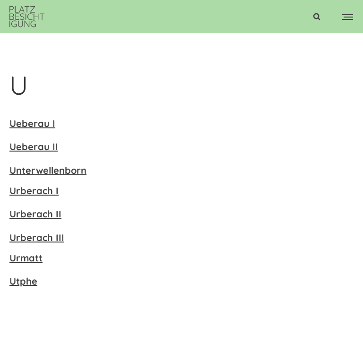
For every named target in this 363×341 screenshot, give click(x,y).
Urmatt (26, 258)
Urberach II (35, 214)
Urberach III (36, 237)
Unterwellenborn (47, 170)
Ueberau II (33, 147)
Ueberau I (32, 123)
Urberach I (34, 191)
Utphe (23, 281)
